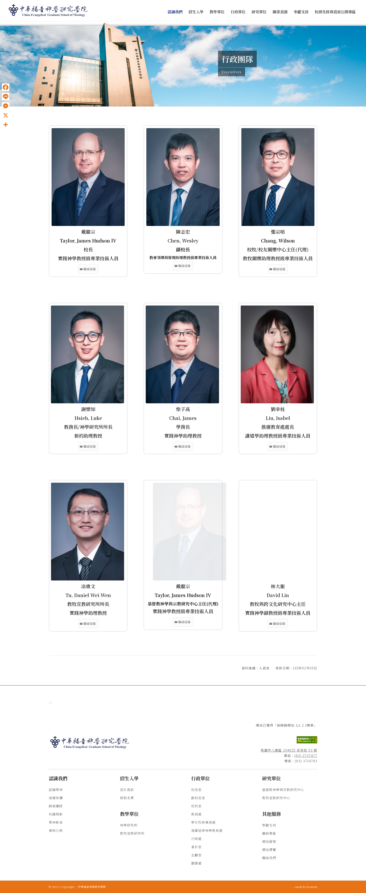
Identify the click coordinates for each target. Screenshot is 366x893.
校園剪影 (56, 814)
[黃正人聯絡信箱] (183, 621)
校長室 (196, 789)
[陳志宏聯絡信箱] (183, 265)
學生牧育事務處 (203, 822)
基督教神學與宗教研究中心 (283, 789)
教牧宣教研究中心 (276, 797)
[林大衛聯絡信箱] (278, 623)
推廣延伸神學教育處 (207, 830)
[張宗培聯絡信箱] (278, 269)
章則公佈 (56, 830)
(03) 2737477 (305, 755)
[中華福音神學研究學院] (48, 10)
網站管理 (269, 841)
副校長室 (198, 797)
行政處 (196, 838)
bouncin (312, 887)
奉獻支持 (269, 825)
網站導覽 (269, 849)
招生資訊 (127, 789)
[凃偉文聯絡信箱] (88, 623)
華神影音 (56, 822)
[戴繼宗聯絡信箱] (88, 269)
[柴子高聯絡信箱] (183, 446)
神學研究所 (128, 825)
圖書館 (196, 863)
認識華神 (56, 789)
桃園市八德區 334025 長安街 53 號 (289, 750)
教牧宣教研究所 (132, 833)
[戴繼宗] (88, 177)
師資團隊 (56, 806)
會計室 (196, 846)
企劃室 (196, 855)
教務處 (196, 814)
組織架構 (56, 797)
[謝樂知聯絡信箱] (88, 446)
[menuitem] (175, 12)
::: (50, 702)
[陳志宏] (182, 177)
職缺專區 (269, 833)
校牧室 (196, 806)
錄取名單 (127, 797)
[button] (175, 12)
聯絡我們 (269, 857)
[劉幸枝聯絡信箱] (278, 446)
